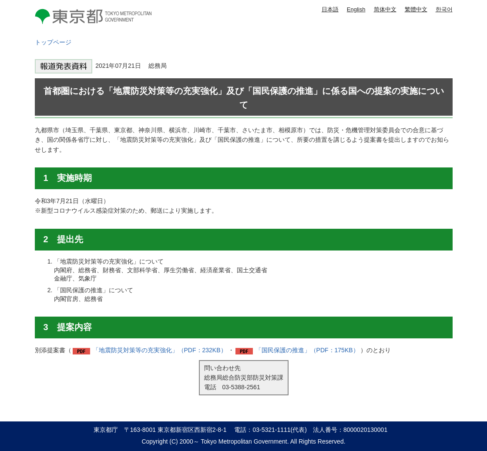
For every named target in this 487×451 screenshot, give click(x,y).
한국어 (444, 9)
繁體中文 (416, 9)
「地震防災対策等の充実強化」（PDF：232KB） (160, 350)
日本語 (330, 9)
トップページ (53, 42)
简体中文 (385, 9)
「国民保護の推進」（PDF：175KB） (307, 350)
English (356, 9)
